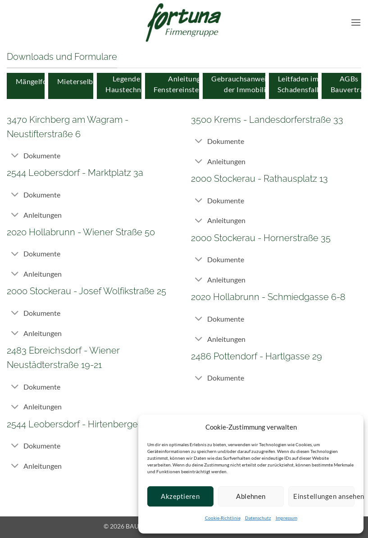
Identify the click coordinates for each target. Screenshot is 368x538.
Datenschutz (258, 517)
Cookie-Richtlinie (223, 517)
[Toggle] (15, 156)
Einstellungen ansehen (323, 496)
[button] (355, 22)
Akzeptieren (180, 496)
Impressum (286, 517)
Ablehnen (251, 496)
